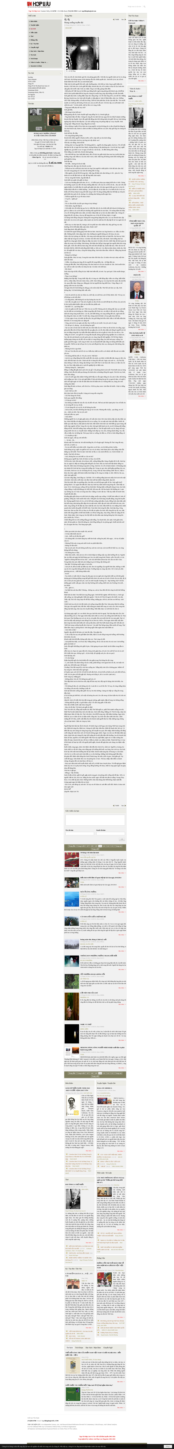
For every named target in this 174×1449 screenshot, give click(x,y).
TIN (130, 216)
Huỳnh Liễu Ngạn (73, 1255)
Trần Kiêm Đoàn (119, 1270)
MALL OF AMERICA (104, 1088)
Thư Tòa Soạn (134, 16)
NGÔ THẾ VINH (88, 1093)
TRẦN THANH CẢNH (117, 1166)
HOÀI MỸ (68, 28)
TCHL (82, 882)
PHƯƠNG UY (84, 997)
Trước (117, 19)
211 (104, 846)
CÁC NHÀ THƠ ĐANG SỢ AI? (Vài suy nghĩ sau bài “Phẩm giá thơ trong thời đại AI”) (110, 1180)
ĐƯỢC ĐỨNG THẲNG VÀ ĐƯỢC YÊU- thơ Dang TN (137, 182)
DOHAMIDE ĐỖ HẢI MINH (37, 88)
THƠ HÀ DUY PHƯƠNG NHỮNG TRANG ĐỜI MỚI (98, 956)
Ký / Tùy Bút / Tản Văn (73, 1269)
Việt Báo (137, 354)
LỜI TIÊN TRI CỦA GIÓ (89, 993)
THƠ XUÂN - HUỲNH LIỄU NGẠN (79, 1253)
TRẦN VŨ (104, 1330)
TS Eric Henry (97, 1359)
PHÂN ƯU (137, 275)
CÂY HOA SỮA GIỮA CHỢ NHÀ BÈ (93, 917)
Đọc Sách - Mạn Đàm (93, 1348)
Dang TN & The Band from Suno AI (38, 86)
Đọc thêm (121, 873)
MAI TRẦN (104, 1325)
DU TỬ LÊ (31, 97)
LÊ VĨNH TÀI (84, 979)
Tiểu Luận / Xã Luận (104, 1173)
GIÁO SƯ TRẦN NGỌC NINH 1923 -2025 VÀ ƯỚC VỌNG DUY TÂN (77, 1089)
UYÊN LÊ (83, 896)
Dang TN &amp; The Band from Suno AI (75, 1211)
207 (88, 846)
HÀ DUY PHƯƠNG (86, 960)
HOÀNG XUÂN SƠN (86, 944)
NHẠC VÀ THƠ (85, 1024)
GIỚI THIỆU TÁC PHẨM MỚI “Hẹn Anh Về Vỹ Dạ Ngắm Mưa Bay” (89, 1385)
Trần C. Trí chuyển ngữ (78, 1250)
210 (100, 846)
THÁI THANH (81, 1336)
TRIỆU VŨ (84, 1281)
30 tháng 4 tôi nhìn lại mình (89, 853)
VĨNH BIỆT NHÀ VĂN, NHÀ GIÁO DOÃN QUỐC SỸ (137, 223)
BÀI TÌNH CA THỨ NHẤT (74, 1184)
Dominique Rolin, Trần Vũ (36, 92)
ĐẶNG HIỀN (84, 1029)
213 (112, 846)
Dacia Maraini (32, 79)
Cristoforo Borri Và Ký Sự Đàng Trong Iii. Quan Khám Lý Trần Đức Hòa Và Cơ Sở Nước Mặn (78, 1157)
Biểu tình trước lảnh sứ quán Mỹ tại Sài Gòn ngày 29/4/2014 (100, 878)
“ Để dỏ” (103, 1166)
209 (96, 846)
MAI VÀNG (72, 1336)
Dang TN (31, 84)
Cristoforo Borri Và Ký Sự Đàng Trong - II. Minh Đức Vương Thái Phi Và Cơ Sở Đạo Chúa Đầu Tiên (78, 1164)
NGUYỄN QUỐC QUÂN (87, 857)
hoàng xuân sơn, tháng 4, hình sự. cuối (93, 939)
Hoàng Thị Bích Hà (76, 1341)
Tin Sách (70, 1348)
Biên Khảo (69, 1083)
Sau (123, 19)
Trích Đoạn (79, 1348)
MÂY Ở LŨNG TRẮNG (88, 892)
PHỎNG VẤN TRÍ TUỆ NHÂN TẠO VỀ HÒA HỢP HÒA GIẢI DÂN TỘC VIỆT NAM (110, 1265)
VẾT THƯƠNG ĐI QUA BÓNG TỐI (92, 974)
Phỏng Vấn (101, 1258)
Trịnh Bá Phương (113, 1335)
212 (108, 846)
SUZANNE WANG (105, 1093)
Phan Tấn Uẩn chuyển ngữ (104, 1095)
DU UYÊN (31, 99)
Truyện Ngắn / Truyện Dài (106, 1083)
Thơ (66, 1180)
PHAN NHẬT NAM (113, 1330)
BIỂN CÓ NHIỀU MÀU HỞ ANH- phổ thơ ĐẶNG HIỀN (137, 191)
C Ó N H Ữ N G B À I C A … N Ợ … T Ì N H (78, 1275)
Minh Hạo (116, 1185)
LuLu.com (57, 153)
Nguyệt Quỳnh (104, 1335)
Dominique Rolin (33, 90)
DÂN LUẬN (32, 81)
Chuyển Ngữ (107, 1348)
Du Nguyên (31, 94)
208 (92, 846)
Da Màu (30, 77)
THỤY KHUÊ (73, 1159)
